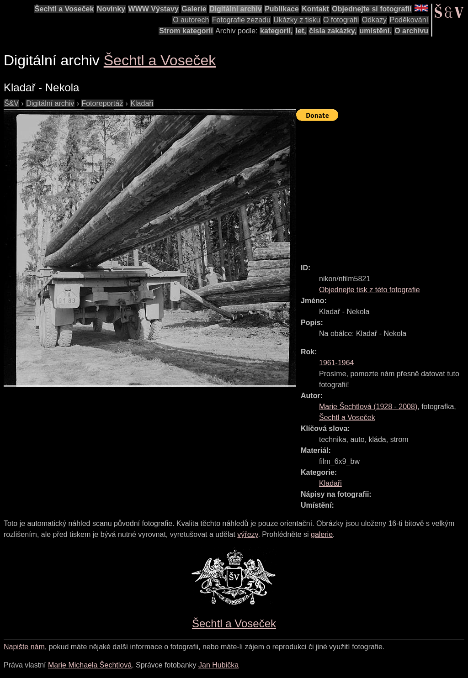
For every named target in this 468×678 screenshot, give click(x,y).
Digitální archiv (235, 9)
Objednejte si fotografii (371, 9)
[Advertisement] (382, 188)
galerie (322, 534)
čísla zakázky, (332, 31)
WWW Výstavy (153, 9)
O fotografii (341, 20)
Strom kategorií (186, 31)
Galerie (193, 9)
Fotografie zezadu (241, 20)
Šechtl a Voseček (64, 9)
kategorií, (276, 31)
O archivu (411, 31)
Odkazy (374, 20)
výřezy (247, 534)
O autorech (191, 20)
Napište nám (24, 647)
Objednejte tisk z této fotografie (369, 290)
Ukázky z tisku (296, 20)
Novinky (111, 9)
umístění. (376, 31)
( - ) (368, 406)
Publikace (282, 9)
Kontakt (315, 9)
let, (301, 31)
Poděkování (408, 20)
